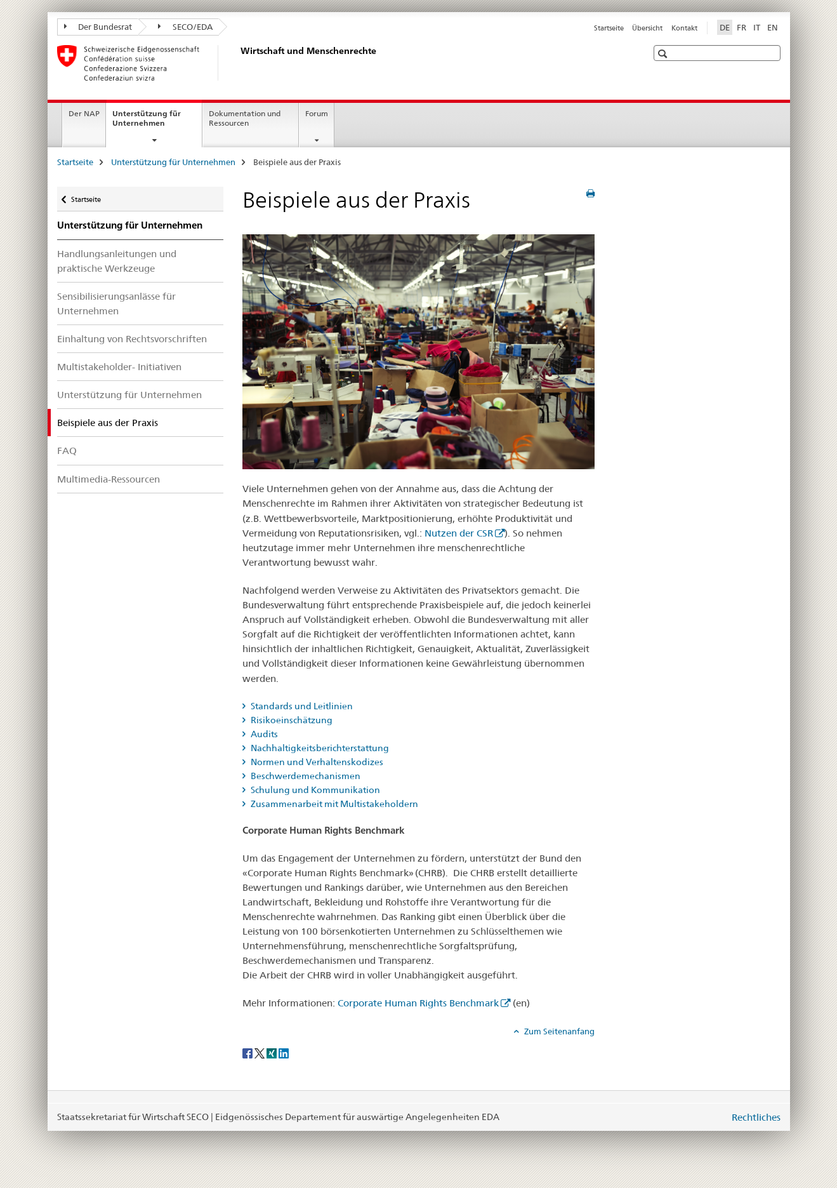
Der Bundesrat (98, 26)
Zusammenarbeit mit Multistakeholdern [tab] (333, 804)
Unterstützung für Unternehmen (152, 123)
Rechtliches (756, 1117)
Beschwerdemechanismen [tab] (304, 776)
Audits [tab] (263, 734)
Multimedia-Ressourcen (108, 479)
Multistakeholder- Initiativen (119, 367)
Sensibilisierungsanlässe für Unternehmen (116, 303)
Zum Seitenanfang (558, 1031)
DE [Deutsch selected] (725, 27)
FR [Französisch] (741, 27)
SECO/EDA (185, 26)
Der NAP (84, 113)
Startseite (609, 27)
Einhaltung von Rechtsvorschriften (132, 339)
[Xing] (273, 1052)
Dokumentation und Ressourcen (244, 118)
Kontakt (684, 27)
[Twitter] (260, 1052)
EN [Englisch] (772, 27)
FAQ (67, 450)
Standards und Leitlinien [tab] (301, 706)
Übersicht (647, 27)
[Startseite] (238, 63)
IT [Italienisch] (756, 27)
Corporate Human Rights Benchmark (418, 1003)
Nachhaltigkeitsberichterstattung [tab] (319, 748)
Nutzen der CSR (459, 533)
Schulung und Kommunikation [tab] (314, 790)
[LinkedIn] (284, 1052)
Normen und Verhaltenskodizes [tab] (316, 762)
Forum (316, 113)
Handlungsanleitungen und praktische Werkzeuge (116, 261)
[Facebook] (248, 1052)
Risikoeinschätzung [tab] (291, 720)
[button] (664, 54)
